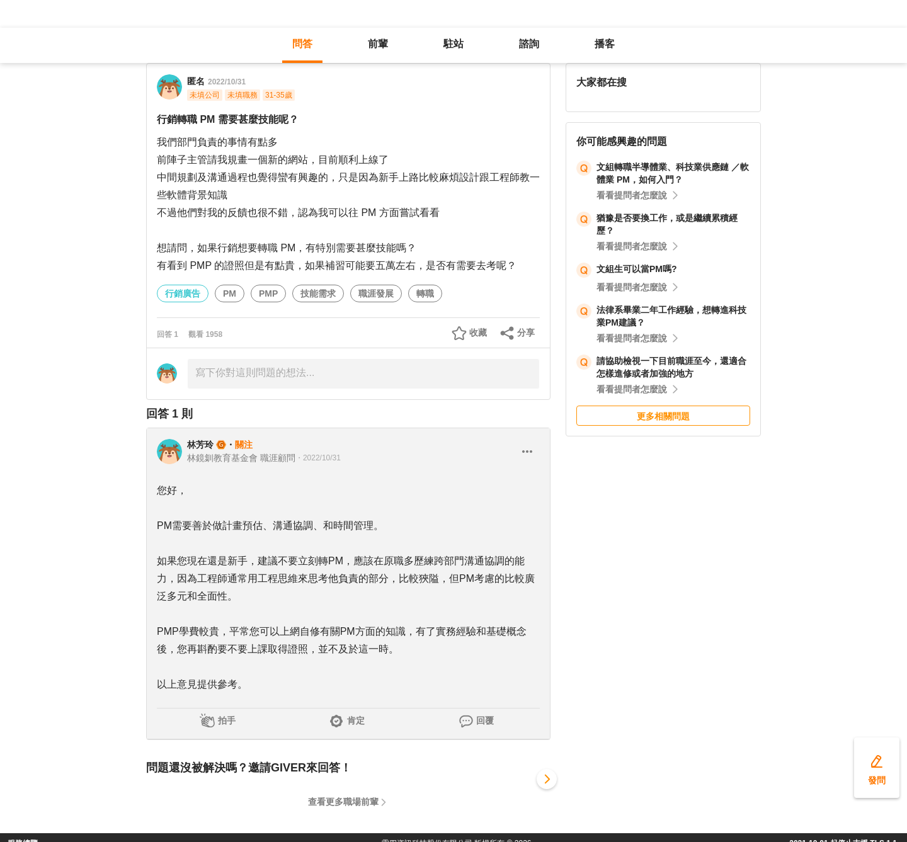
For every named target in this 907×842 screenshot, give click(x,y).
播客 (605, 43)
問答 (302, 43)
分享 (526, 332)
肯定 (356, 720)
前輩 (378, 43)
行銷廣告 (182, 293)
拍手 (227, 720)
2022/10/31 (227, 81)
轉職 (425, 293)
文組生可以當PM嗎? (636, 269)
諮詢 (529, 43)
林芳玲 (200, 445)
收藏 (478, 332)
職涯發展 (376, 293)
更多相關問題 (663, 416)
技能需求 (318, 293)
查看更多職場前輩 (343, 802)
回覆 (485, 720)
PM (229, 293)
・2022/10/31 (318, 457)
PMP (268, 293)
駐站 (453, 43)
